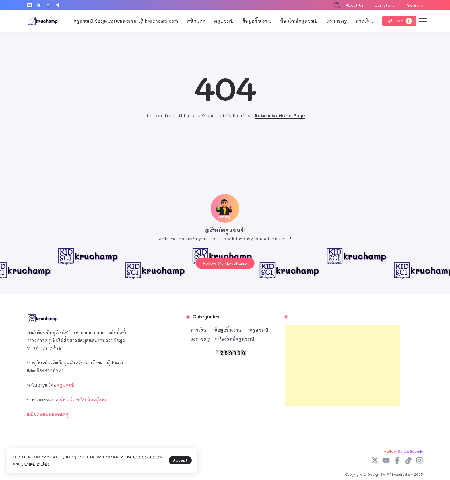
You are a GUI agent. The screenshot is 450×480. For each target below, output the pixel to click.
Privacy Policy (42, 462)
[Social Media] (29, 5)
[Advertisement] (342, 364)
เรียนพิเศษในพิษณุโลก (82, 398)
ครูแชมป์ (66, 383)
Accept (135, 458)
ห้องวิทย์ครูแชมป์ (236, 337)
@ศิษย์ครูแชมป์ (225, 230)
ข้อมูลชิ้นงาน (228, 328)
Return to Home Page (280, 115)
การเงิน (199, 328)
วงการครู (200, 337)
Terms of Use (80, 462)
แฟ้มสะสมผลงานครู (48, 412)
